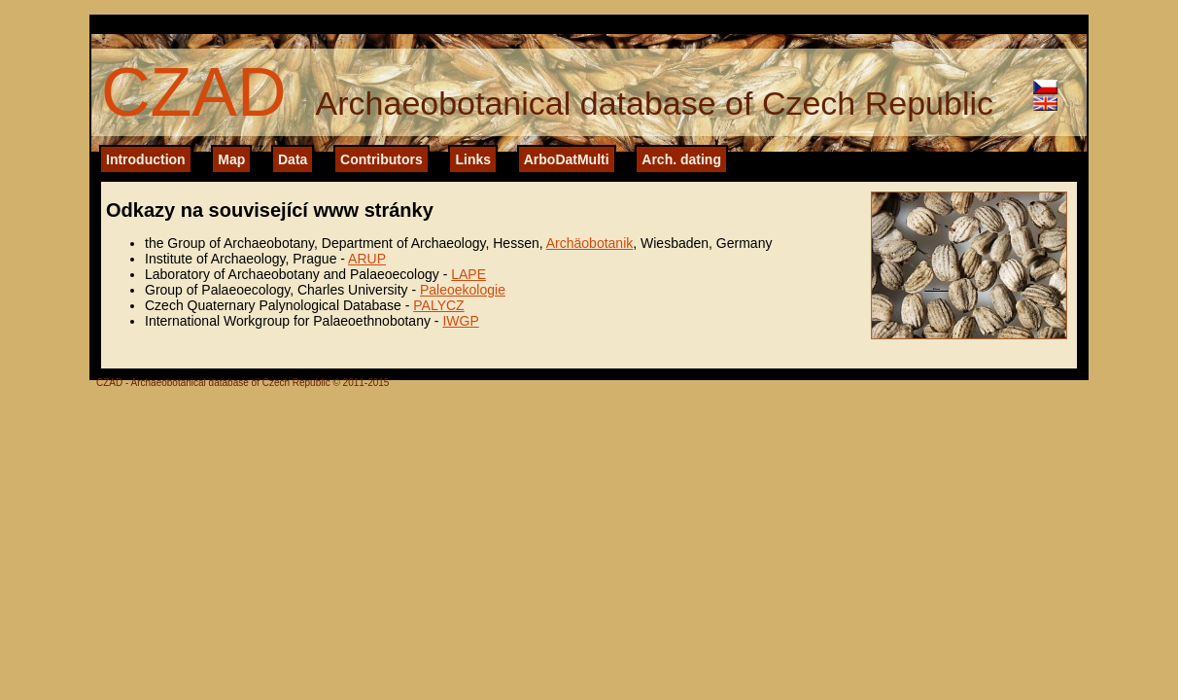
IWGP (460, 321)
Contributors (381, 159)
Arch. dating (681, 159)
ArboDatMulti (566, 159)
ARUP (367, 258)
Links (473, 159)
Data (292, 159)
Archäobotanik (590, 243)
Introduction (146, 159)
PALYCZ (438, 305)
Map (231, 159)
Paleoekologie (462, 290)
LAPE (468, 274)
